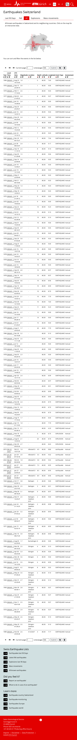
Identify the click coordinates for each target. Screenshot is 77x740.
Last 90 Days (10, 18)
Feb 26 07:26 (9, 461)
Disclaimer (16, 733)
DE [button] (50, 4)
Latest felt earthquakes (17, 657)
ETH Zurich (13, 735)
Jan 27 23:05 (9, 466)
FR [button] (59, 4)
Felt (20, 18)
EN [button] (54, 4)
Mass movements (51, 18)
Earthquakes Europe (16, 704)
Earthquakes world (16, 708)
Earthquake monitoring (18, 699)
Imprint (6, 733)
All (26, 18)
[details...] (10, 80)
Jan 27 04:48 (9, 477)
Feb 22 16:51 (9, 450)
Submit (53, 68)
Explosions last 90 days (17, 662)
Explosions (35, 18)
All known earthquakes (17, 670)
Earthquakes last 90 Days (18, 653)
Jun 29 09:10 (9, 456)
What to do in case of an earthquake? (23, 685)
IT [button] (62, 4)
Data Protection (28, 733)
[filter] (6, 77)
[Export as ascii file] (64, 68)
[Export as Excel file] (60, 68)
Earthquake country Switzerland (21, 695)
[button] (7, 4)
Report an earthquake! (17, 680)
